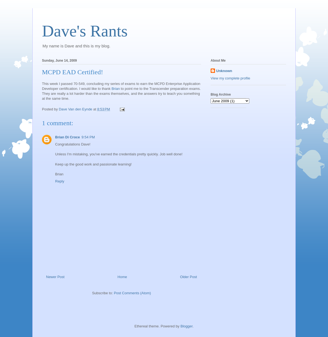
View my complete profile (230, 78)
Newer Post (55, 277)
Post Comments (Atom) (132, 293)
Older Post (188, 277)
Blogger (186, 326)
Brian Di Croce (67, 137)
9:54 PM (88, 137)
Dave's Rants (85, 31)
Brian (116, 89)
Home (122, 277)
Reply (59, 181)
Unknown (224, 71)
